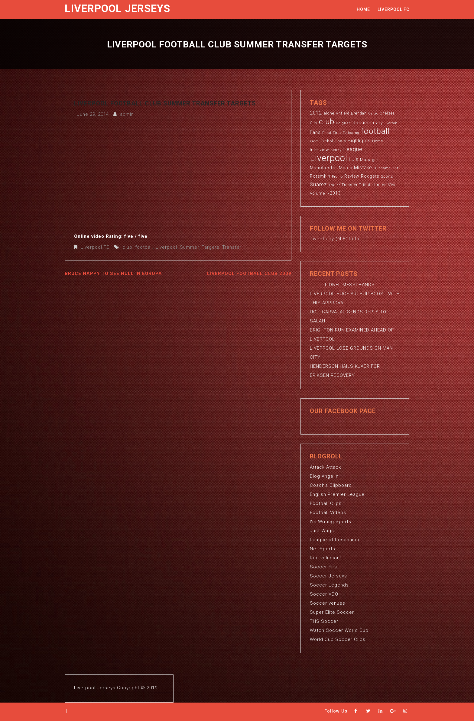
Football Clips (326, 503)
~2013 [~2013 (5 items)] (333, 193)
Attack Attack (325, 467)
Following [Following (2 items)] (351, 133)
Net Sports (322, 548)
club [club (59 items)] (326, 121)
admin (127, 114)
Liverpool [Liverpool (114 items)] (328, 158)
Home (363, 9)
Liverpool (166, 247)
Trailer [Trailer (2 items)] (334, 185)
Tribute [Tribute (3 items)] (366, 185)
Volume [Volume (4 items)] (317, 193)
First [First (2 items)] (337, 133)
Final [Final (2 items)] (326, 133)
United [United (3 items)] (380, 185)
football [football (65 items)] (375, 131)
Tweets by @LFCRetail (336, 238)
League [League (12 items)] (352, 149)
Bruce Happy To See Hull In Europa (113, 273)
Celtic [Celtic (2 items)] (373, 113)
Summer (189, 247)
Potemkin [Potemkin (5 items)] (320, 176)
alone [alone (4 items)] (328, 113)
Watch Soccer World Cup (339, 630)
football (144, 247)
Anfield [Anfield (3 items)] (342, 113)
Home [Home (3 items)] (377, 141)
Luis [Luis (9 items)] (354, 159)
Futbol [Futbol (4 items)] (326, 141)
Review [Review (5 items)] (351, 176)
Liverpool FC (393, 9)
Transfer (232, 247)
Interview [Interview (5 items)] (319, 149)
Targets (210, 247)
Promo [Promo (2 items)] (337, 177)
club (127, 247)
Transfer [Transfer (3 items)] (350, 185)
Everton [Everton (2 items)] (391, 123)
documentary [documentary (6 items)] (367, 122)
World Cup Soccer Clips (337, 639)
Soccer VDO (324, 594)
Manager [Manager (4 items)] (369, 159)
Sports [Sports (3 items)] (387, 176)
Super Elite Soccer (332, 612)
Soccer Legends (329, 585)
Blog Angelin (324, 476)
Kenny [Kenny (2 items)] (336, 150)
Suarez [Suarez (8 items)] (318, 184)
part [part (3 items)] (396, 168)
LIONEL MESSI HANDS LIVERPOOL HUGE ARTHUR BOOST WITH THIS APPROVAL (355, 294)
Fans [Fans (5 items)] (315, 132)
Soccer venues (327, 603)
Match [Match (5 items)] (345, 167)
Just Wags (322, 530)
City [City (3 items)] (313, 123)
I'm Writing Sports (330, 521)
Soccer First (324, 567)
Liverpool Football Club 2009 (249, 273)
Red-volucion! (325, 558)
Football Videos (328, 512)
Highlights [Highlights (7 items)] (359, 141)
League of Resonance (335, 539)
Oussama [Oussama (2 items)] (382, 168)
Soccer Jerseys (328, 576)
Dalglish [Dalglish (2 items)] (343, 123)
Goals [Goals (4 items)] (340, 141)
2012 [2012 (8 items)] (316, 113)
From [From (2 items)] (314, 141)
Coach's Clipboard (331, 485)
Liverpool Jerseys (117, 8)
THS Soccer (324, 621)
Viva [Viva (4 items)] (392, 185)
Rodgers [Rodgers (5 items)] (370, 176)
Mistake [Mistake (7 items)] (363, 167)
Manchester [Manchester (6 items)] (323, 167)
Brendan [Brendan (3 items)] (359, 113)
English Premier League (337, 494)
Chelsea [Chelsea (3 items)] (387, 113)
